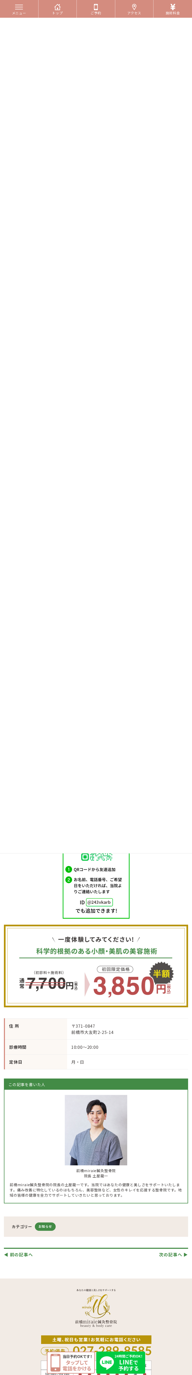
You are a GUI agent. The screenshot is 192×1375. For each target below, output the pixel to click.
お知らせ (45, 1226)
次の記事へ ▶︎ (173, 1254)
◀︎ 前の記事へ (18, 1254)
